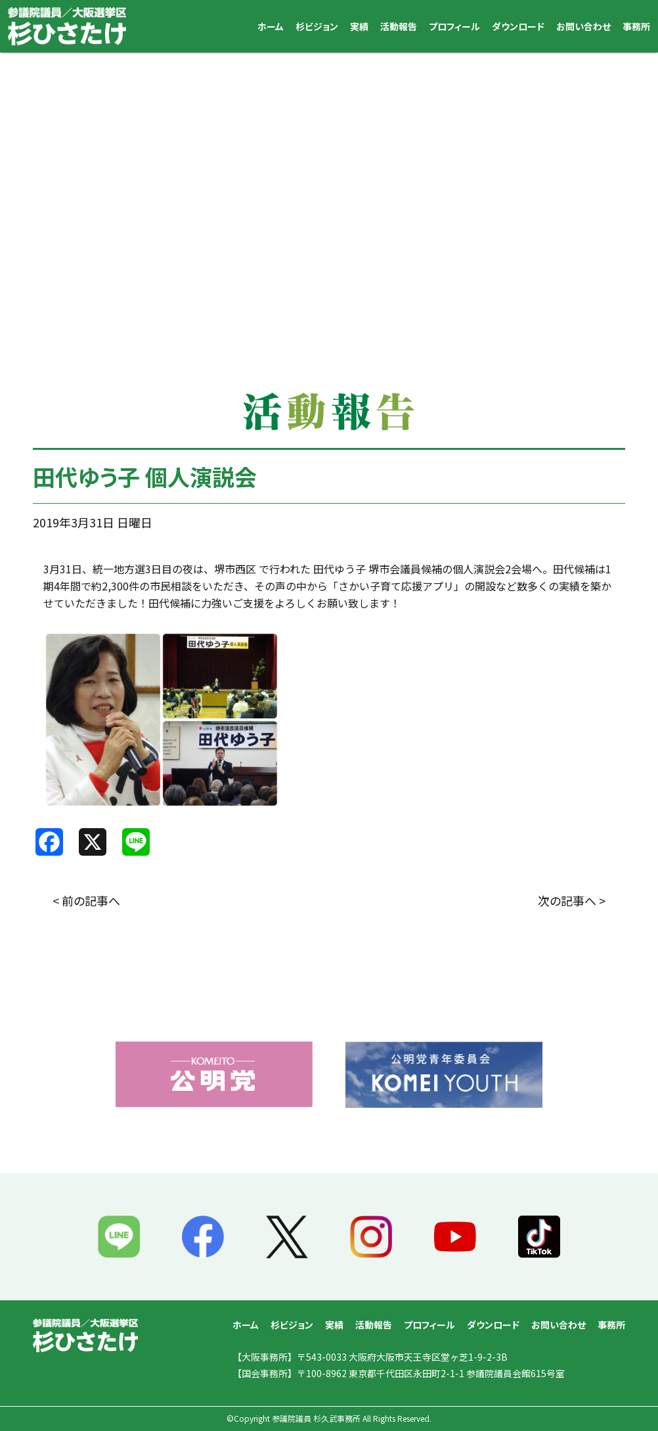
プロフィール (454, 26)
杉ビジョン (317, 26)
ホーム (270, 26)
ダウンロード (518, 26)
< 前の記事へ (86, 900)
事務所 (636, 26)
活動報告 (398, 26)
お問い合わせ (583, 26)
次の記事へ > (571, 900)
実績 (359, 26)
